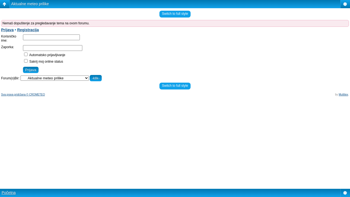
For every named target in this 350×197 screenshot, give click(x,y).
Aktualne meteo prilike (30, 4)
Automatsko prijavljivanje (44, 55)
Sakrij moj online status (43, 61)
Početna (9, 192)
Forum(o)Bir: (10, 78)
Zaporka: (7, 47)
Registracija (28, 30)
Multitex (343, 94)
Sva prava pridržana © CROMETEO (23, 94)
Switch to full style (175, 14)
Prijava (7, 30)
